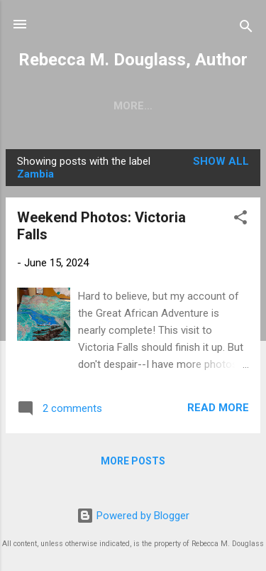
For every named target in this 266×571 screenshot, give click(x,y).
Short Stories (97, 105)
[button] (240, 223)
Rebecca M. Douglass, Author (133, 60)
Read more (218, 410)
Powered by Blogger (133, 516)
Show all (221, 164)
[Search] (246, 28)
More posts (133, 463)
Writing (188, 105)
